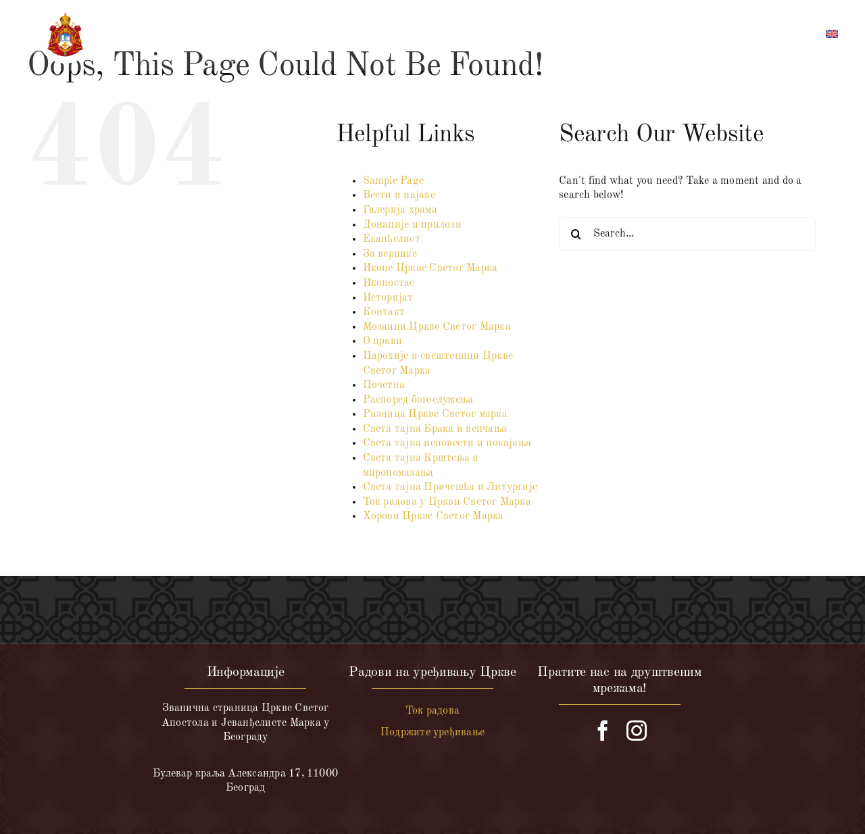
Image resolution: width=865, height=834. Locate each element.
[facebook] (603, 730)
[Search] (576, 234)
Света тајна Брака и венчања (435, 429)
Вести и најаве (399, 195)
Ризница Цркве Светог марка (435, 414)
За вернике (390, 254)
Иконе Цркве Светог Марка (430, 268)
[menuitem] (832, 36)
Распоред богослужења (418, 400)
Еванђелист (391, 239)
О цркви (383, 341)
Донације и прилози (412, 225)
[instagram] (636, 730)
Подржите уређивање (432, 732)
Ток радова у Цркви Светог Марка (447, 502)
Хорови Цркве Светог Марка (433, 516)
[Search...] (687, 234)
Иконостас (389, 283)
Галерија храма (400, 210)
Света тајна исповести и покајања (447, 443)
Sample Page (393, 181)
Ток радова (432, 711)
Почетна (384, 385)
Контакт (384, 312)
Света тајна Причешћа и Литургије (450, 487)
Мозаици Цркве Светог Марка (437, 327)
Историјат (388, 298)
